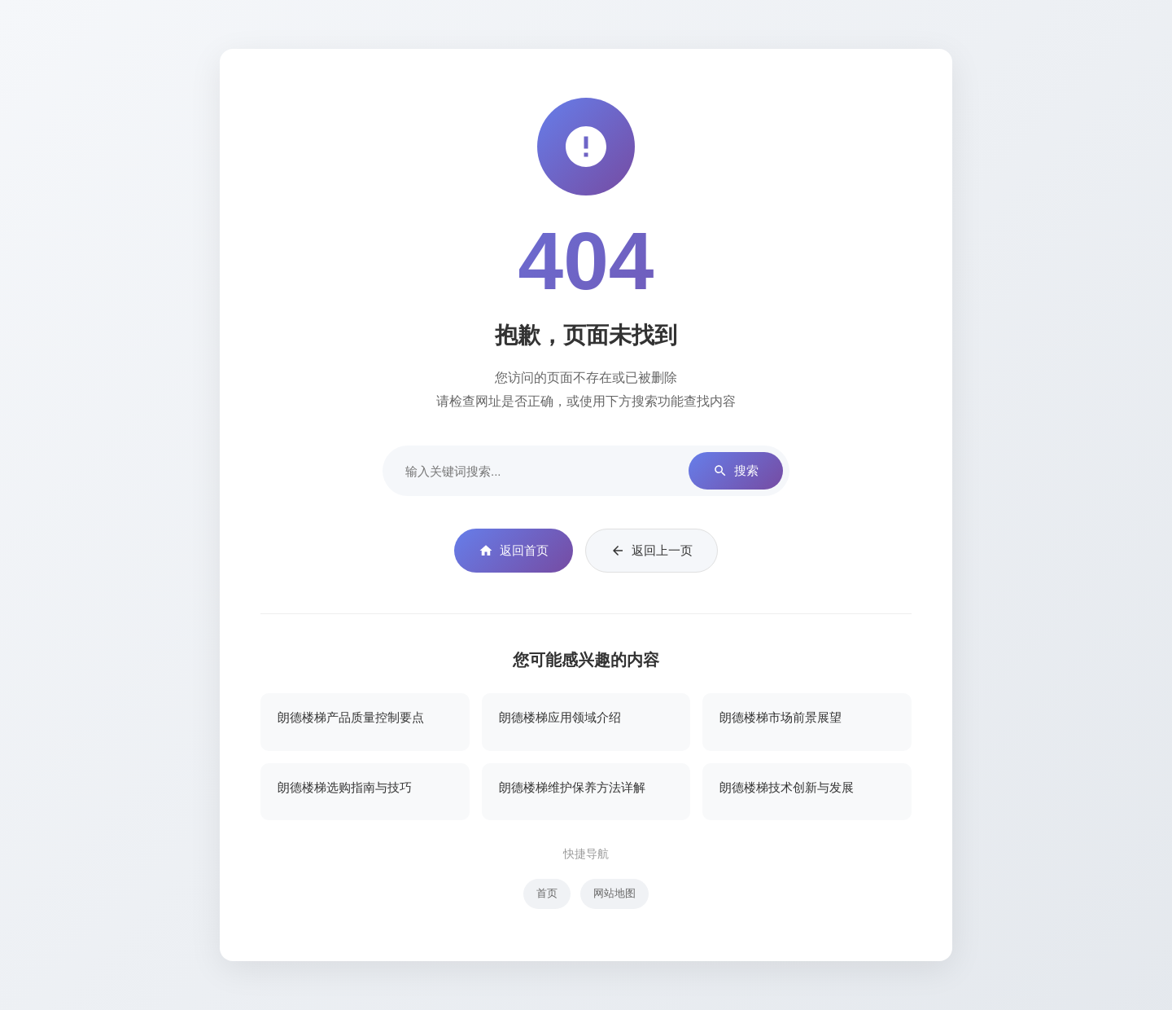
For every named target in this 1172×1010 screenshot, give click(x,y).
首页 (547, 893)
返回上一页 (651, 550)
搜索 (736, 471)
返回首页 (514, 550)
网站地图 (614, 893)
